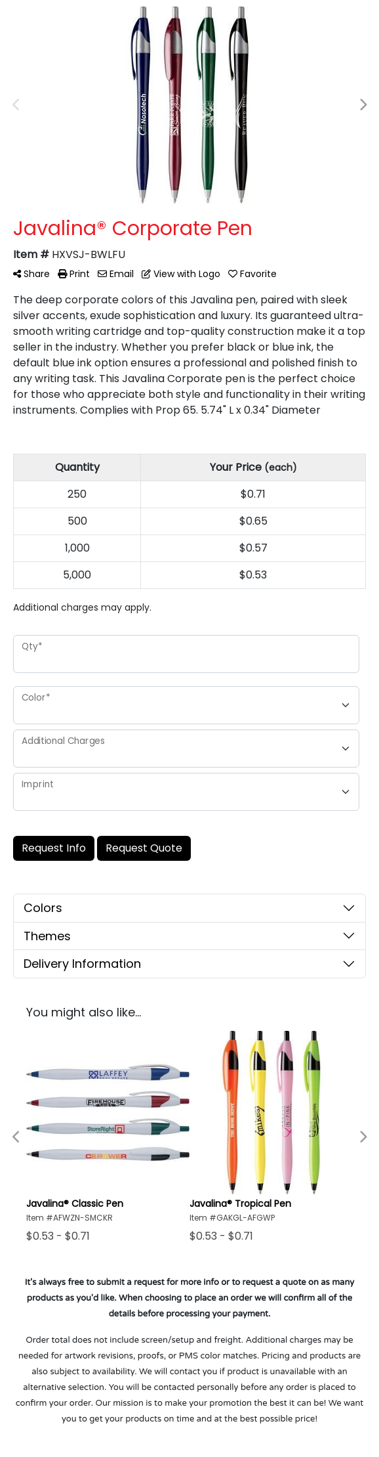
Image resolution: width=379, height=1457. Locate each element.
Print (74, 273)
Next (362, 105)
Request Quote (144, 848)
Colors (43, 908)
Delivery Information (82, 963)
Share (31, 273)
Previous (16, 105)
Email (116, 273)
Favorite (252, 273)
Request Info (54, 848)
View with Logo (181, 273)
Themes (47, 936)
